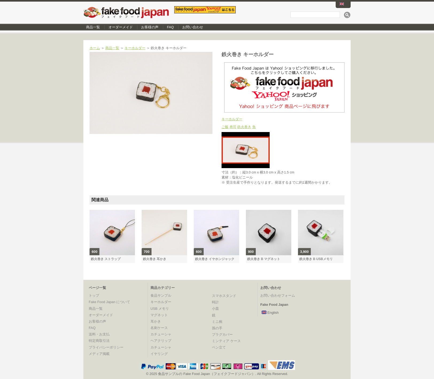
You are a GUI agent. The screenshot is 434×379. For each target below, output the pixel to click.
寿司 (233, 127)
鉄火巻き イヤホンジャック (214, 259)
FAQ (170, 27)
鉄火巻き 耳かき (154, 259)
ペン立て (219, 347)
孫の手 (217, 328)
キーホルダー (135, 48)
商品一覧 (93, 27)
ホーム (95, 48)
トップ (94, 295)
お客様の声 (149, 27)
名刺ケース (159, 328)
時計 (215, 302)
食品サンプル (160, 295)
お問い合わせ (192, 27)
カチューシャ (160, 334)
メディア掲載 (99, 354)
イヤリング (159, 354)
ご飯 (225, 127)
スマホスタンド (224, 296)
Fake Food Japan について (109, 302)
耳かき (155, 321)
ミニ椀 (217, 322)
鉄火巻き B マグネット (263, 259)
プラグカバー (222, 334)
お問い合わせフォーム (277, 295)
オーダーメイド (120, 27)
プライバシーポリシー (106, 347)
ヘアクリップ (160, 341)
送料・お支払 (99, 334)
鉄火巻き (244, 127)
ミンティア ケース (226, 341)
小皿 (215, 309)
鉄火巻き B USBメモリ (316, 259)
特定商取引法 (99, 341)
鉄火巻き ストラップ (106, 259)
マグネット (159, 315)
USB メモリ (159, 309)
